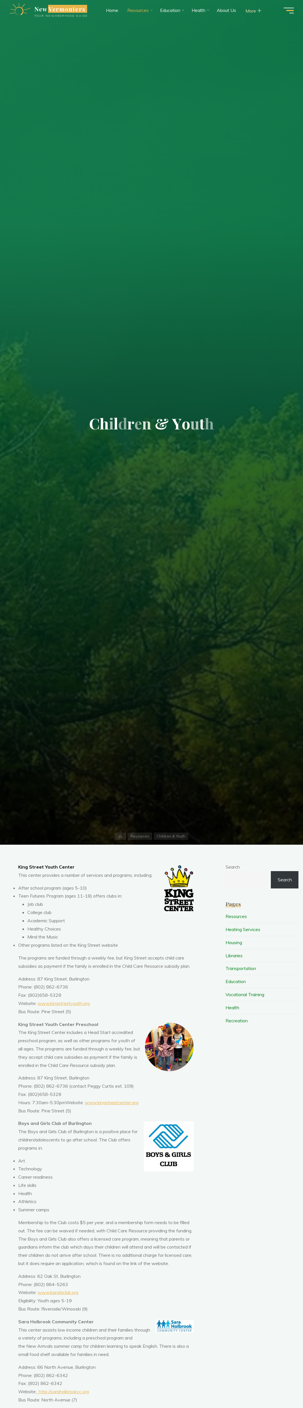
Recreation (237, 1020)
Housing (234, 942)
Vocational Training (245, 994)
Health (232, 1007)
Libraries (234, 955)
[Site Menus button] (289, 10)
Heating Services (243, 929)
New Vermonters (59, 9)
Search (233, 867)
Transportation (241, 968)
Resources (139, 836)
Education (236, 981)
